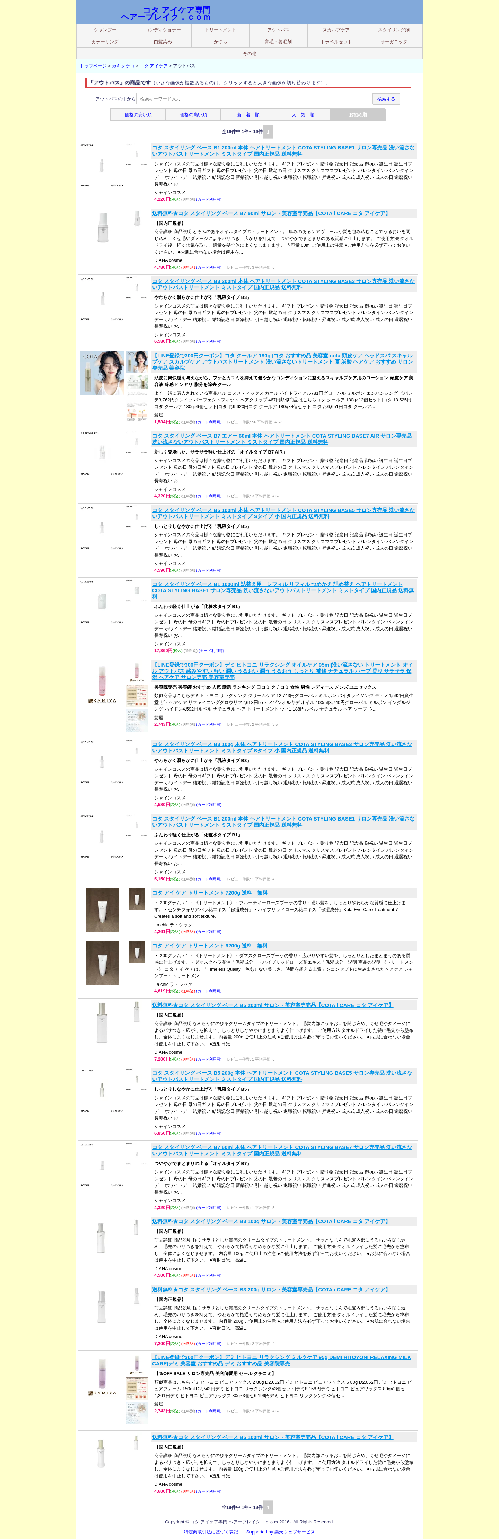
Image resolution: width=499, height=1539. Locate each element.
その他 (249, 53)
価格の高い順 (193, 114)
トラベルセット (336, 41)
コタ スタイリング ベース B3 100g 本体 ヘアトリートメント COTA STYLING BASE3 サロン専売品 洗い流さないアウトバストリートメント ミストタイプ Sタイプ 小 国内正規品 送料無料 (282, 747)
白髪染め (163, 41)
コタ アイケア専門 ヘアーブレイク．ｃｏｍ (166, 13)
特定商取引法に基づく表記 (211, 1532)
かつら (220, 41)
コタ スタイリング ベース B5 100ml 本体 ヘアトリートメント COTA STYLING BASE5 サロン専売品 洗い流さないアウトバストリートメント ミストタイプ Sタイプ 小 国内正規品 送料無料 (283, 513)
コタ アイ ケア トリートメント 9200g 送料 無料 (210, 946)
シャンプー (105, 30)
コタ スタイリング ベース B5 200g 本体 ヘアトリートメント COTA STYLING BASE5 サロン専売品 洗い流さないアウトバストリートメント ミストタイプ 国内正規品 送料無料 (282, 1076)
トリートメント (220, 30)
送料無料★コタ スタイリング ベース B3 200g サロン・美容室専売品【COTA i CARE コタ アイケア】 (271, 1289)
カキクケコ (123, 65)
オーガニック (394, 41)
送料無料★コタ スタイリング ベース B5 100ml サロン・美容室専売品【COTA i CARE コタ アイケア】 (273, 1437)
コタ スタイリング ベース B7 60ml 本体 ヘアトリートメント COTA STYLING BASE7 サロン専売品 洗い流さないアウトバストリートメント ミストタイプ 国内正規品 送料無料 (282, 1150)
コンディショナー (163, 30)
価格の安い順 (138, 114)
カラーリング (105, 41)
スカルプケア (336, 30)
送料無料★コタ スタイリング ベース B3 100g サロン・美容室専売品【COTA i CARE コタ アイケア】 (271, 1221)
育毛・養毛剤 (278, 41)
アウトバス (278, 30)
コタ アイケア (154, 65)
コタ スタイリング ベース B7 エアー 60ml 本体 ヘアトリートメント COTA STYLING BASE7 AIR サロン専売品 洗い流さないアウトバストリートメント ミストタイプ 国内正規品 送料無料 (282, 439)
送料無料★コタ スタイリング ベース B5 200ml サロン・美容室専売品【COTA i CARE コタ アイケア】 (273, 1005)
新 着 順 (248, 114)
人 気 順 (303, 114)
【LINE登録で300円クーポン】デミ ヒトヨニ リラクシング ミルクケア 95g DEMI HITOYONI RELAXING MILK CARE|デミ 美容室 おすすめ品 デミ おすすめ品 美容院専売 (281, 1360)
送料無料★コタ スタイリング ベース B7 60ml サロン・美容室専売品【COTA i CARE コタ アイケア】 (271, 213)
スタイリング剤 (394, 30)
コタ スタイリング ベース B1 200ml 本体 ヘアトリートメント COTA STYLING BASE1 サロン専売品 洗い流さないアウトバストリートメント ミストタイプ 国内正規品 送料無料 (283, 151)
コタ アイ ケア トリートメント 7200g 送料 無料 (210, 893)
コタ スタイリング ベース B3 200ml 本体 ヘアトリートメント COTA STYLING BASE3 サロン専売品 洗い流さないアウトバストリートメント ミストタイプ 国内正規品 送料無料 (283, 284)
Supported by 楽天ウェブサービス (280, 1532)
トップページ (93, 65)
